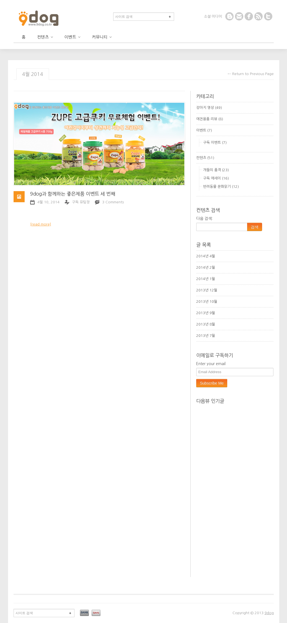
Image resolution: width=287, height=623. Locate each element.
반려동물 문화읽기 (217, 186)
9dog (269, 613)
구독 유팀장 (81, 202)
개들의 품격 (212, 170)
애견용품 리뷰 (206, 119)
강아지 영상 (205, 107)
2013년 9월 (205, 313)
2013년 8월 (205, 324)
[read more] (40, 224)
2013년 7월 (205, 335)
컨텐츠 (45, 37)
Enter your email (211, 364)
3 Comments (113, 202)
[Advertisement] (241, 529)
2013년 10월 (206, 301)
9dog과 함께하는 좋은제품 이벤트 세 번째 (72, 193)
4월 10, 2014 (48, 202)
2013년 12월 (206, 290)
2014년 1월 (205, 279)
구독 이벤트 (212, 142)
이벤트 (72, 37)
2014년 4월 (205, 256)
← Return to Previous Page (251, 74)
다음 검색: (204, 219)
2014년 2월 (205, 267)
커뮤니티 (102, 37)
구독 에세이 (212, 178)
